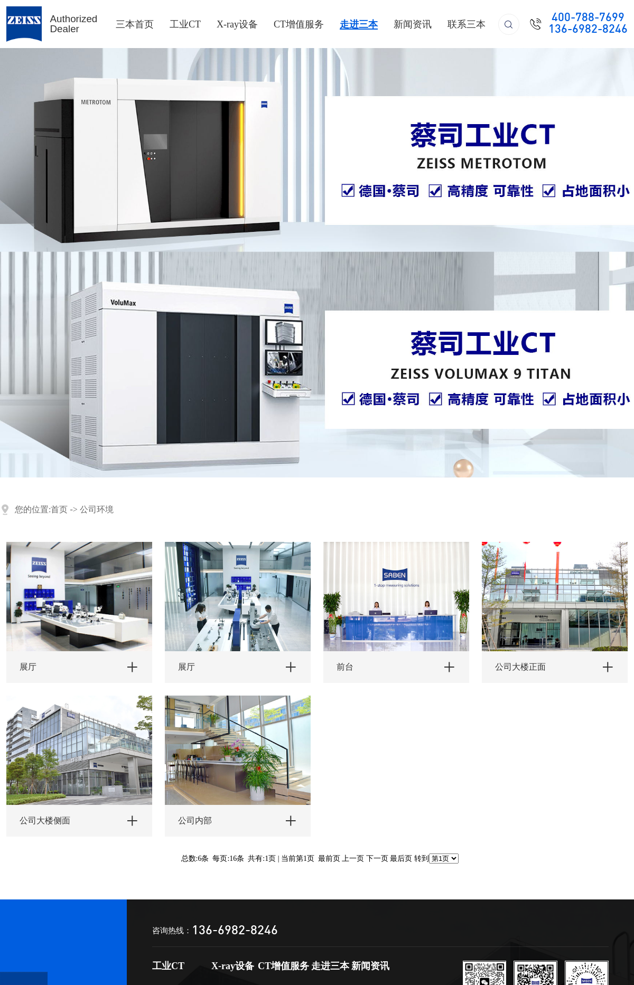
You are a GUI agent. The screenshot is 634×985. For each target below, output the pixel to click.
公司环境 (97, 509)
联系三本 (466, 24)
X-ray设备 (237, 24)
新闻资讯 (413, 24)
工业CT (185, 24)
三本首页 (135, 24)
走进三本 (359, 24)
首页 (59, 509)
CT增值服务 (299, 24)
